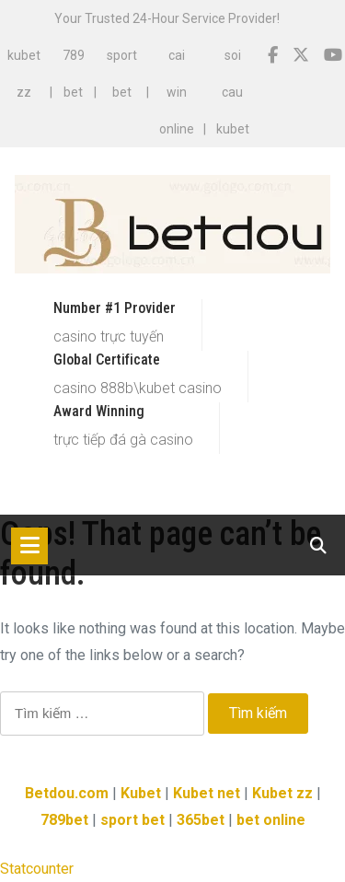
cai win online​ (176, 92)
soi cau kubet (232, 92)
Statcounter (37, 868)
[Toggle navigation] (29, 546)
